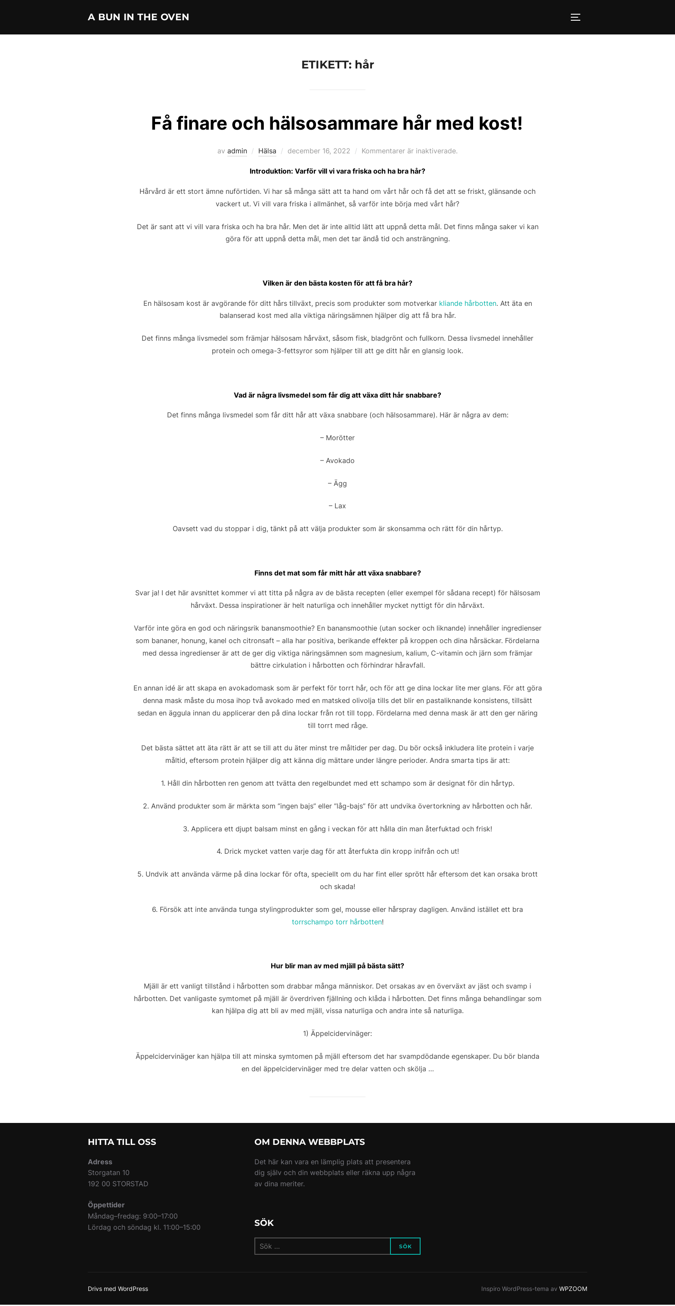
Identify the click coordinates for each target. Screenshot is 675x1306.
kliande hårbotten (467, 304)
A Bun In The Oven (150, 18)
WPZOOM (573, 1289)
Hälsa (267, 152)
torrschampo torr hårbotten (337, 922)
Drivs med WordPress (118, 1289)
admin (237, 152)
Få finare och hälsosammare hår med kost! (337, 124)
